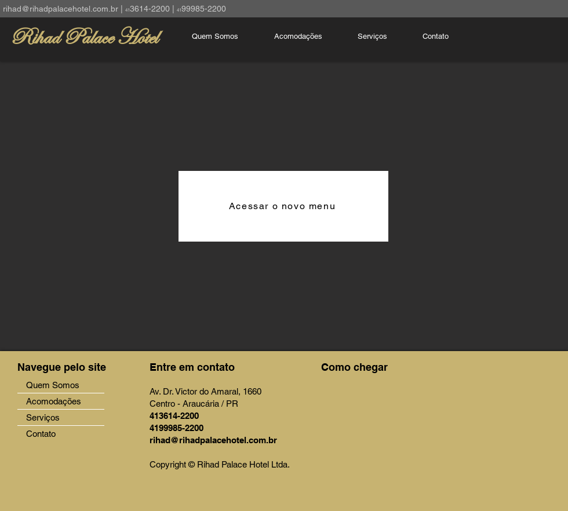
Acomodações (53, 401)
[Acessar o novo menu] (283, 206)
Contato (41, 434)
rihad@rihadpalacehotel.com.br (60, 8)
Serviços (43, 417)
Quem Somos (52, 385)
